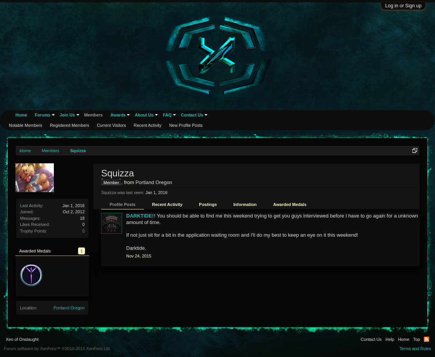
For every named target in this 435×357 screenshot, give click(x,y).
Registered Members (69, 125)
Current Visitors (111, 125)
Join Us (67, 115)
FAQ (167, 115)
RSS (426, 339)
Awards (118, 115)
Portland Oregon (69, 308)
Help (389, 339)
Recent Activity (167, 204)
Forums (42, 115)
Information (245, 204)
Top (416, 339)
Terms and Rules (415, 348)
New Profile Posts (186, 125)
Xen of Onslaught (22, 339)
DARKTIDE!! (140, 216)
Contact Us (192, 115)
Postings (208, 204)
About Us (144, 115)
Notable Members (25, 125)
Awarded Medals (290, 204)
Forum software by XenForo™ (57, 348)
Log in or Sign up (403, 5)
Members (93, 115)
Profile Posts (122, 204)
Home (21, 115)
